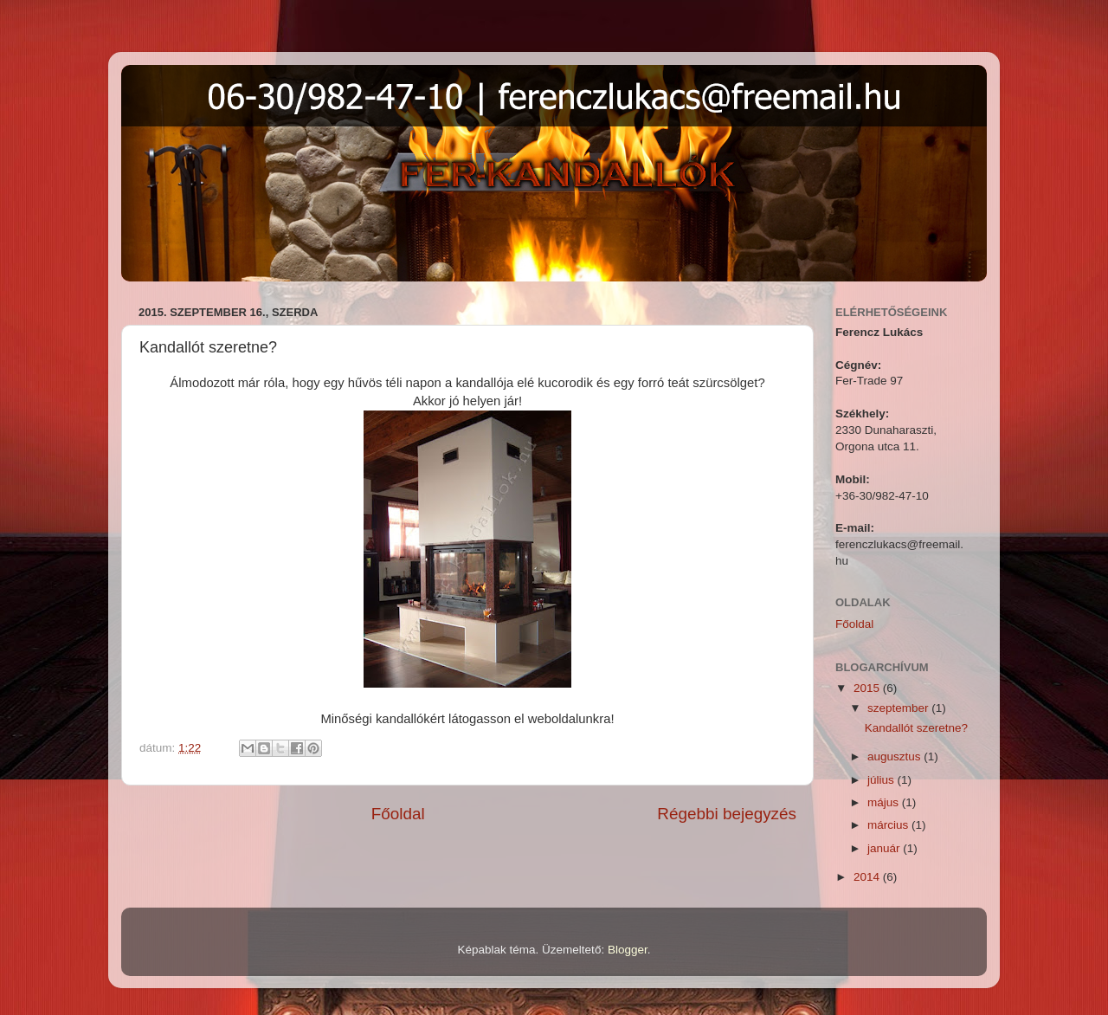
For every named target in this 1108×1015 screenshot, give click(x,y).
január (885, 848)
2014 (868, 876)
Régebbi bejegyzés (726, 814)
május (884, 802)
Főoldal (398, 814)
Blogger (627, 949)
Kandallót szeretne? (916, 727)
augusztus (895, 756)
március (889, 824)
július (882, 779)
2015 (868, 688)
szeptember (899, 707)
